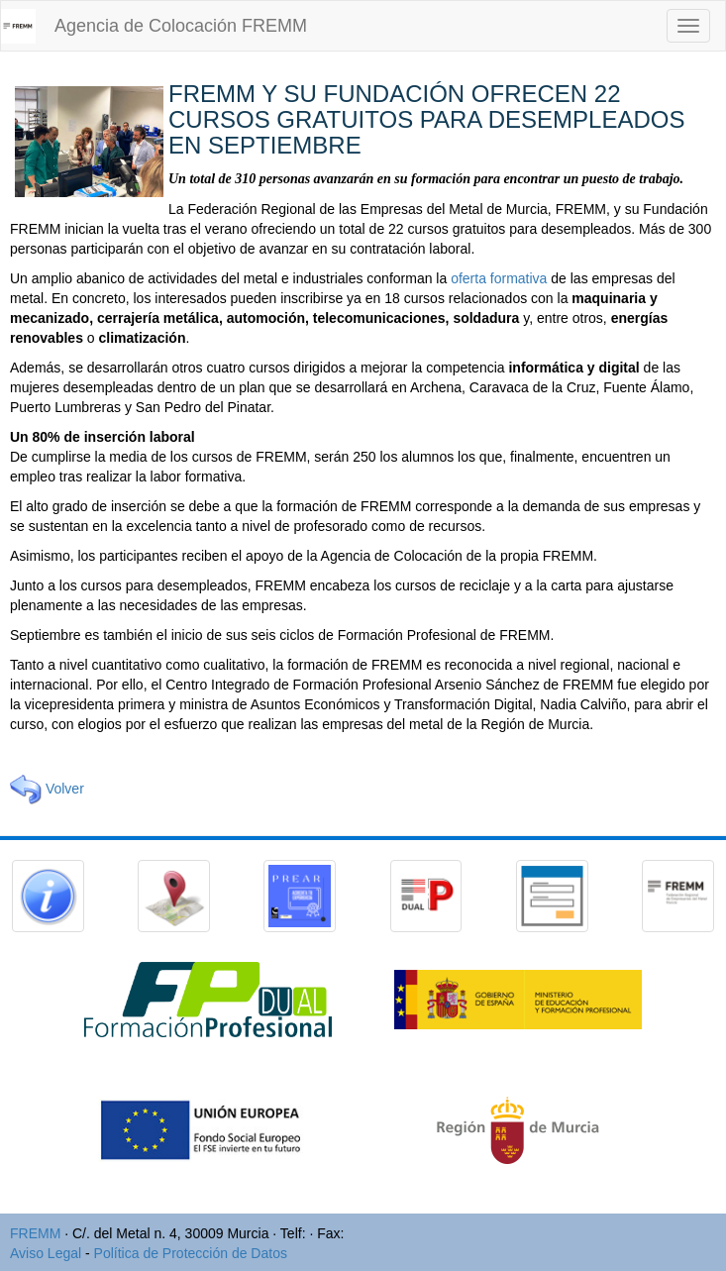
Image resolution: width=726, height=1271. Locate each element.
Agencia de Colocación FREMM (180, 26)
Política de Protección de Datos (190, 1253)
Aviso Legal (45, 1253)
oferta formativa (499, 278)
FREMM (35, 1233)
